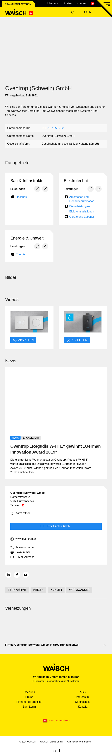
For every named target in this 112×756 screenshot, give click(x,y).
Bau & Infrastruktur (27, 180)
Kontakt (81, 3)
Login (87, 12)
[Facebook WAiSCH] (59, 750)
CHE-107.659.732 (53, 128)
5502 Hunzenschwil (22, 501)
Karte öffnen (20, 513)
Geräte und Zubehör (81, 216)
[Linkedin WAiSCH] (54, 750)
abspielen (23, 340)
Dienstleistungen (79, 206)
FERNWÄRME (17, 589)
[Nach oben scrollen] (104, 645)
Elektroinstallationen (81, 211)
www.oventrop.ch (23, 539)
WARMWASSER (79, 589)
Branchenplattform (18, 4)
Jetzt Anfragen (55, 526)
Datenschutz (82, 701)
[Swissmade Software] (56, 721)
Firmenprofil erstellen (29, 701)
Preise (67, 3)
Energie (20, 254)
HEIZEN (38, 589)
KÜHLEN (56, 589)
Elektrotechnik (77, 180)
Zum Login (29, 706)
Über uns (53, 3)
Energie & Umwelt (26, 238)
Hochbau (21, 196)
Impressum (83, 696)
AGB (83, 692)
